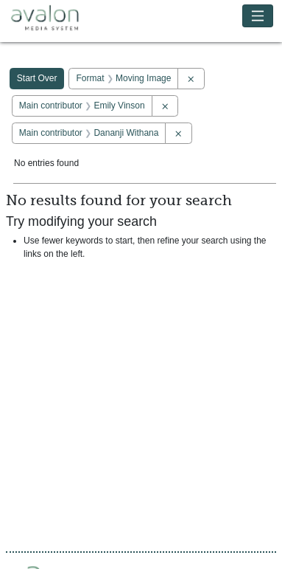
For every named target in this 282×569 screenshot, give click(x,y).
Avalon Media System (55, 18)
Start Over (37, 78)
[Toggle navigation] (258, 15)
